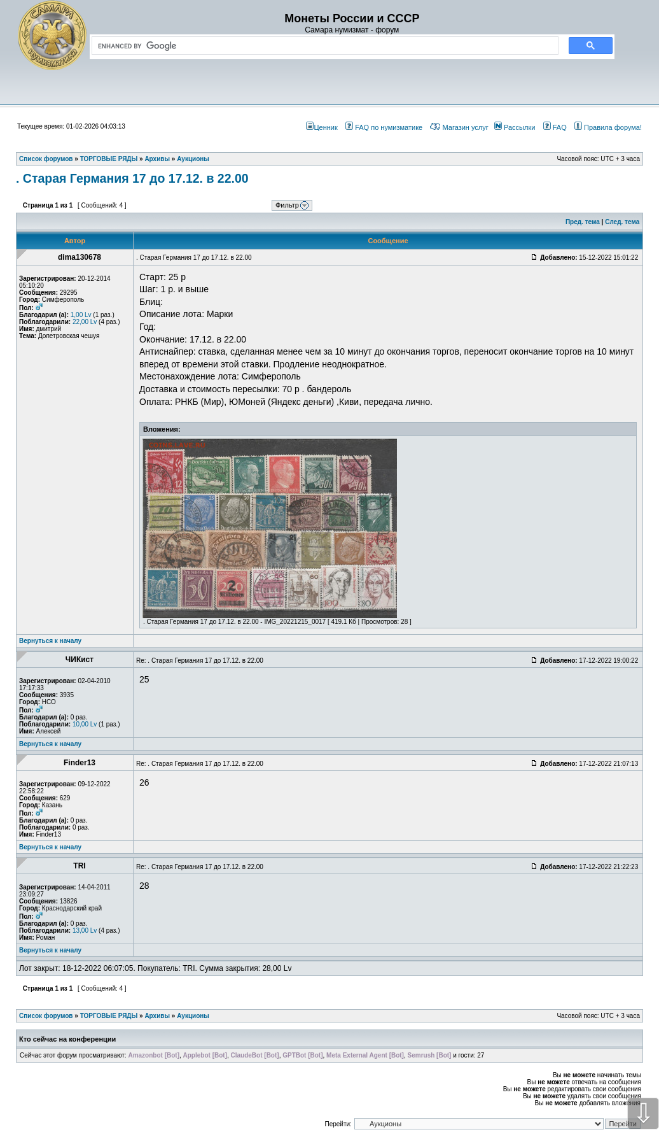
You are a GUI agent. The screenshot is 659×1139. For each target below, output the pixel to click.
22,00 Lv (85, 321)
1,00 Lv (81, 314)
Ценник (321, 127)
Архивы (157, 1015)
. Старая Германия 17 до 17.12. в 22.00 (132, 178)
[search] (322, 46)
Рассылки (514, 127)
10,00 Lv (85, 724)
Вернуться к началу (50, 640)
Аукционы (193, 1015)
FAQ (555, 127)
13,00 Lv (85, 930)
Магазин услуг (459, 127)
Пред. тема (582, 221)
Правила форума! (608, 127)
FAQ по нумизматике (383, 127)
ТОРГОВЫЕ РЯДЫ (109, 1015)
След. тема (622, 221)
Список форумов (46, 1015)
